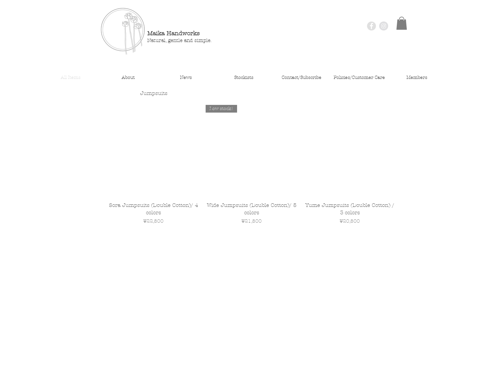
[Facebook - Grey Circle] (371, 25)
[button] (401, 23)
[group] (252, 169)
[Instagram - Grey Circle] (383, 25)
